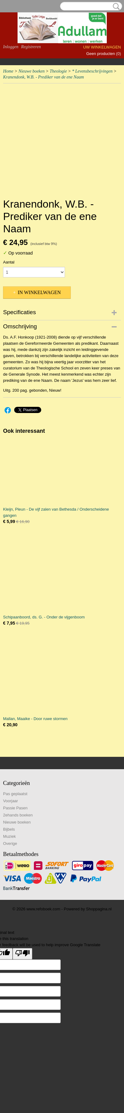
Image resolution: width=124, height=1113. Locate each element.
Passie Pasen (15, 808)
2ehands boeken (18, 815)
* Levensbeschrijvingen (92, 71)
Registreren (31, 46)
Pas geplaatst (15, 793)
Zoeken (115, 6)
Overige (10, 843)
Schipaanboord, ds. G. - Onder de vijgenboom (44, 617)
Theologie (58, 71)
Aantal (8, 262)
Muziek (9, 836)
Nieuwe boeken (31, 71)
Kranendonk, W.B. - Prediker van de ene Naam (43, 77)
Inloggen (10, 46)
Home (8, 71)
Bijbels (9, 829)
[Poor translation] (22, 953)
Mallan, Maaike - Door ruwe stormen (35, 718)
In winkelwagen (39, 292)
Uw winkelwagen (102, 47)
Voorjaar (10, 801)
